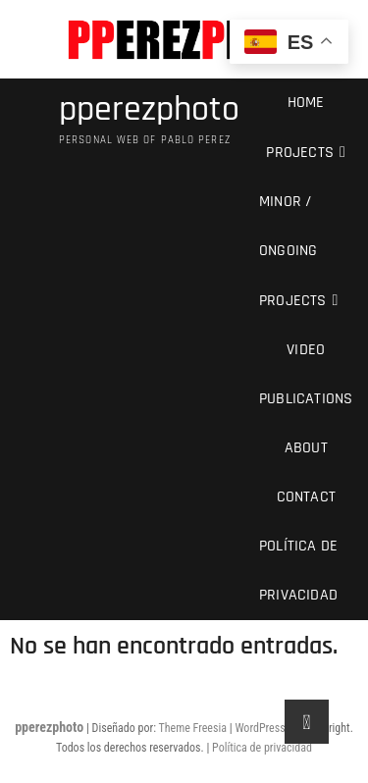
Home (306, 102)
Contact (306, 497)
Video (306, 349)
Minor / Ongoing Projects (293, 251)
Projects (300, 152)
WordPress (260, 728)
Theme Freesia (193, 728)
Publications (305, 399)
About (306, 448)
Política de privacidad (298, 570)
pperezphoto (149, 109)
